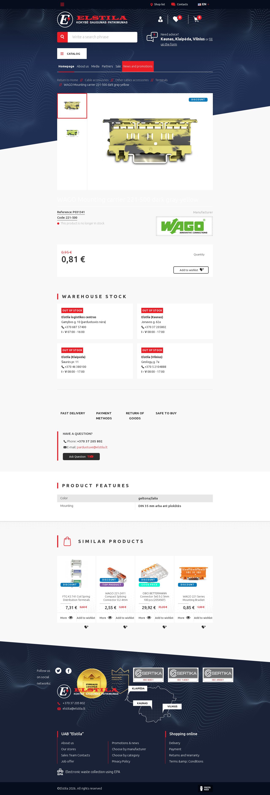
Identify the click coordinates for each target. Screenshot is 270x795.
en (202, 4)
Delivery (174, 743)
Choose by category (125, 755)
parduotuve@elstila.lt (92, 447)
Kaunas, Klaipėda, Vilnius (183, 39)
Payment (175, 749)
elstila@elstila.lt (71, 709)
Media (95, 66)
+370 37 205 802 (90, 441)
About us (83, 66)
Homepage (66, 66)
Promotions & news (125, 743)
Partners (107, 66)
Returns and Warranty (184, 755)
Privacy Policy (121, 761)
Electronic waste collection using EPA (88, 772)
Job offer (67, 761)
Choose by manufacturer (129, 749)
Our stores (68, 749)
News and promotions (138, 66)
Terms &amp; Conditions (186, 761)
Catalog (70, 53)
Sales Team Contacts (75, 755)
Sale (118, 66)
